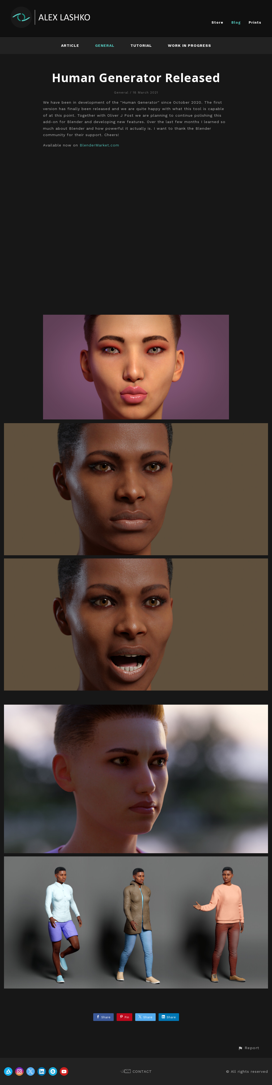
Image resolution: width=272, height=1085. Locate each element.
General (104, 45)
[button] (248, 1047)
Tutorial (141, 45)
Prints (255, 22)
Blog (236, 22)
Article (70, 45)
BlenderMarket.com (99, 145)
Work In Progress (189, 45)
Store (217, 22)
